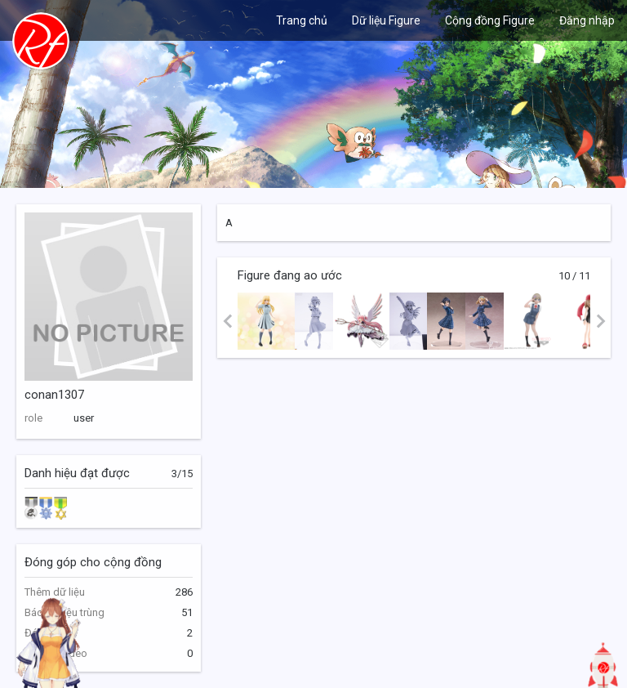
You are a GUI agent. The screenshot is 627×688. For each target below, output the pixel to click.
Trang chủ (301, 20)
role (33, 418)
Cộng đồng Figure (490, 20)
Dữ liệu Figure (386, 20)
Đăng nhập (587, 20)
